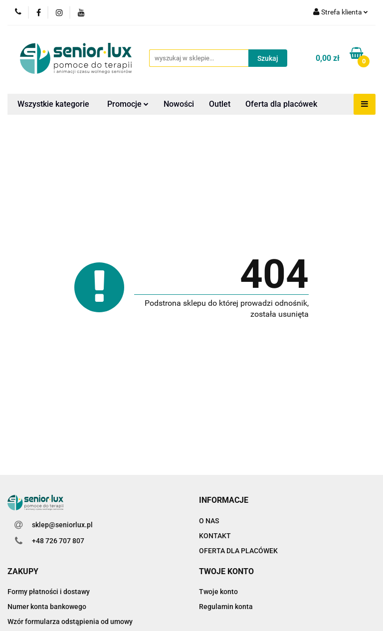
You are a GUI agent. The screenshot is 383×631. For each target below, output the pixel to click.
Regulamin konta (226, 607)
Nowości (179, 104)
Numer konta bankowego (46, 607)
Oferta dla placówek (281, 104)
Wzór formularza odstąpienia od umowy (70, 622)
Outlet (219, 104)
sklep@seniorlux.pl (62, 525)
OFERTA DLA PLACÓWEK (238, 551)
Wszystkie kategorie (53, 104)
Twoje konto (218, 592)
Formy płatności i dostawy (48, 592)
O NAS (209, 521)
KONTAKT (215, 536)
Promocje (128, 104)
